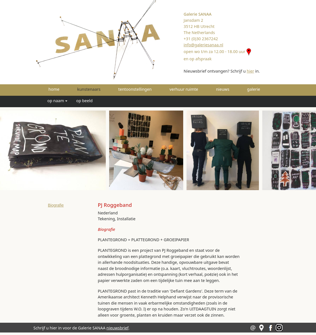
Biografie (56, 205)
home (53, 89)
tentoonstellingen (135, 89)
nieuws (222, 89)
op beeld (84, 100)
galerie (253, 89)
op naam (55, 100)
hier (250, 71)
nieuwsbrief (117, 328)
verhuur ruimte (184, 89)
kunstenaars (96, 89)
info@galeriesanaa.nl (203, 44)
